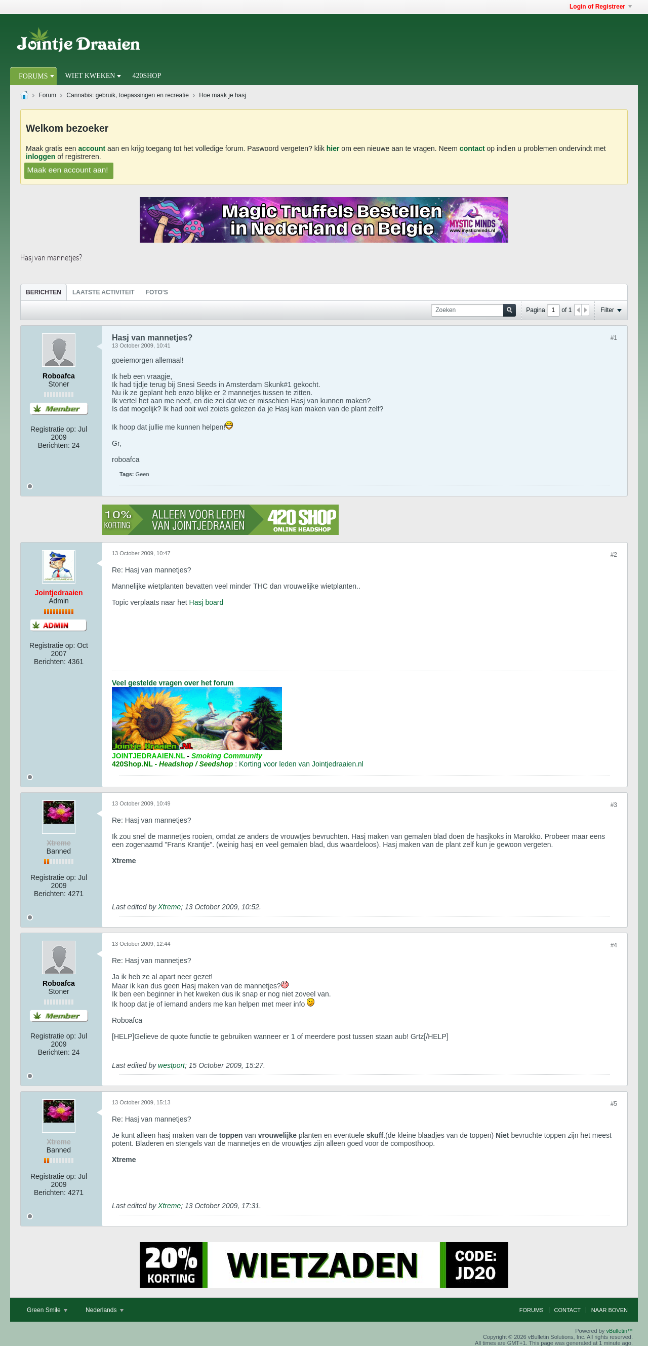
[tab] (43, 292)
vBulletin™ (619, 1331)
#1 (614, 337)
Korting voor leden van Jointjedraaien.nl (301, 764)
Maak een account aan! (67, 169)
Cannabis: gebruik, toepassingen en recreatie (127, 95)
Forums (33, 76)
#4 (614, 945)
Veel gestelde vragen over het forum (172, 683)
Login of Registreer (601, 6)
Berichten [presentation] (43, 292)
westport (171, 1065)
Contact (567, 1310)
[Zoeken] (473, 310)
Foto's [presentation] (157, 292)
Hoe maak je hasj (222, 95)
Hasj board (206, 602)
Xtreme (169, 907)
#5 (614, 1103)
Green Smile (47, 1310)
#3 (614, 805)
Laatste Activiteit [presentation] (103, 292)
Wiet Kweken (90, 76)
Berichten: (54, 445)
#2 (614, 554)
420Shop (146, 76)
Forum (47, 95)
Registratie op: (53, 429)
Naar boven (609, 1310)
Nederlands (105, 1310)
